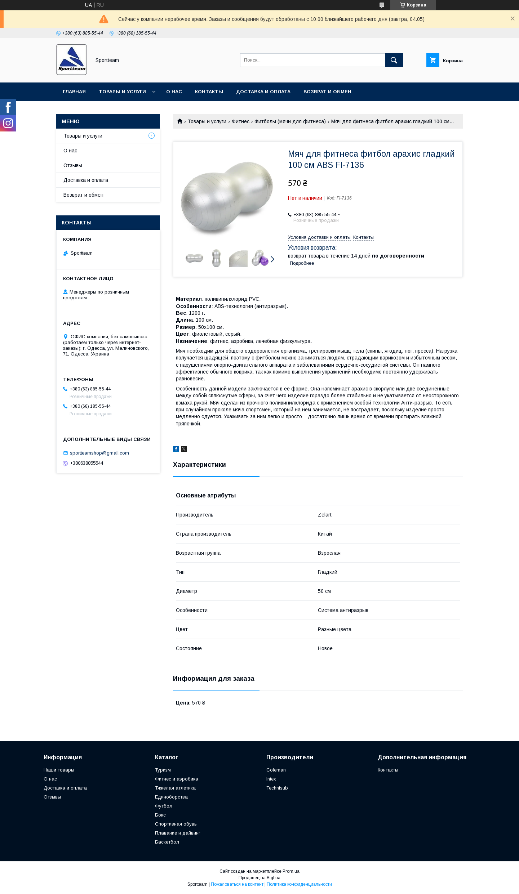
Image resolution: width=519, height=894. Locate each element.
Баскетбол (167, 842)
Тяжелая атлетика (175, 788)
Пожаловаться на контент (237, 884)
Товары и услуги (122, 91)
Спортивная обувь (176, 824)
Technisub (277, 788)
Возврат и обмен (327, 91)
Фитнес (240, 121)
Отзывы (72, 165)
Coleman (276, 770)
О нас (174, 91)
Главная (74, 91)
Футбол (163, 806)
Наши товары (59, 770)
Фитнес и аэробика (176, 779)
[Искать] (394, 60)
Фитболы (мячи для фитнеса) (290, 121)
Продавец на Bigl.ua (259, 877)
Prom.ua (291, 871)
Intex (271, 779)
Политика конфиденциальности (299, 884)
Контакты (209, 91)
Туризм (163, 770)
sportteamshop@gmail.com (99, 453)
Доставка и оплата (263, 91)
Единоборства (171, 797)
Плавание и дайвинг (177, 833)
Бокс (160, 815)
